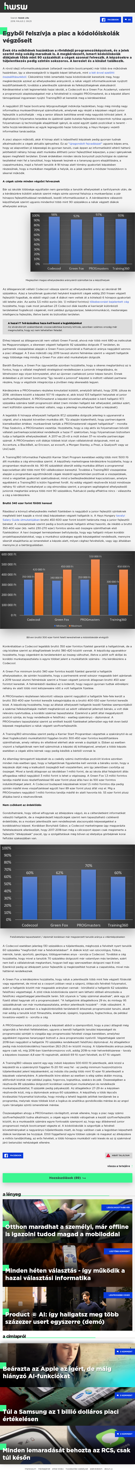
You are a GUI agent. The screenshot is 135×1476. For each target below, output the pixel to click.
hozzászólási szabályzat (77, 1469)
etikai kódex (58, 1469)
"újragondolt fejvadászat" (85, 143)
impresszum (30, 1469)
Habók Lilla (23, 18)
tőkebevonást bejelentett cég (109, 301)
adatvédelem (96, 1469)
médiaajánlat (44, 1469)
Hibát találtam (118, 1155)
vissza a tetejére (118, 1166)
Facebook (110, 20)
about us (108, 1469)
